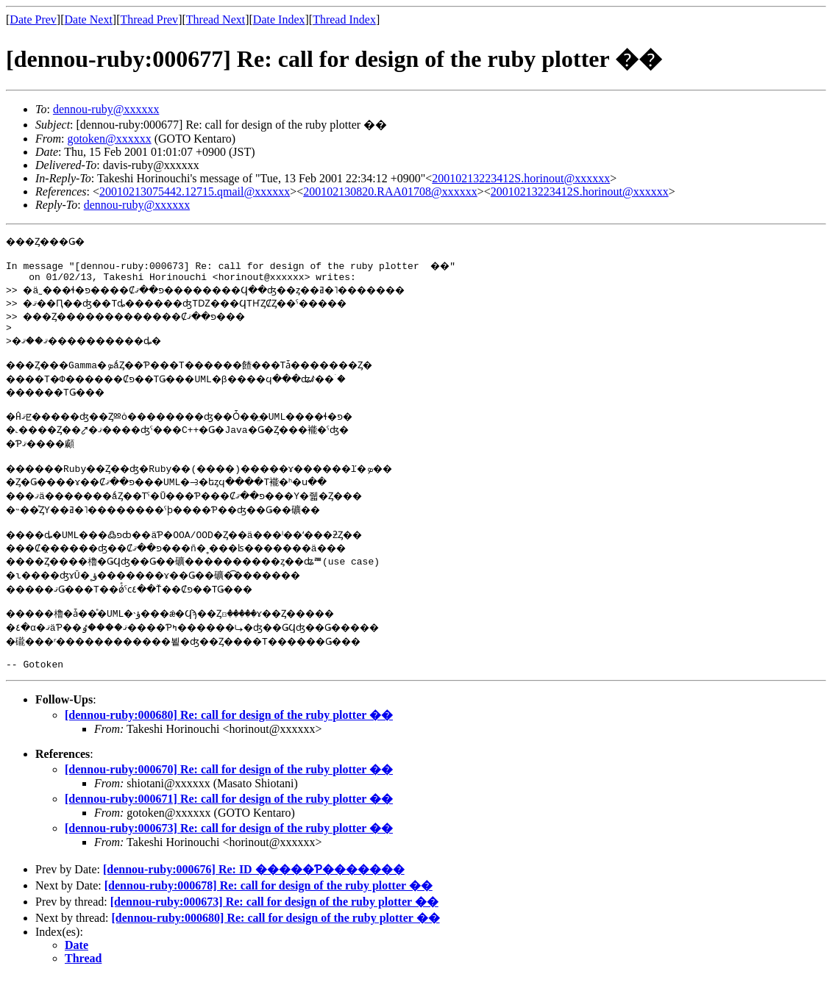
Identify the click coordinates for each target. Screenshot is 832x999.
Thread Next (215, 19)
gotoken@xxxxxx (109, 138)
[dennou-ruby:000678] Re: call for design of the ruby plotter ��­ (268, 907)
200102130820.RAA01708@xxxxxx (390, 191)
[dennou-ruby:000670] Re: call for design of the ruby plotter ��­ (229, 791)
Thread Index (344, 19)
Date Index (279, 19)
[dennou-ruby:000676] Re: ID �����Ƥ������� (254, 891)
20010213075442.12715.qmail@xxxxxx (194, 191)
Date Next (89, 19)
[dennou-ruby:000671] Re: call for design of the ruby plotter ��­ (229, 820)
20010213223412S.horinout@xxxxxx (521, 178)
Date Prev (33, 19)
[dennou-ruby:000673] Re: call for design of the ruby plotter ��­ (229, 850)
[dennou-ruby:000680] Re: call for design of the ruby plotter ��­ (229, 737)
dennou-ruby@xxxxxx (106, 109)
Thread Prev (149, 19)
